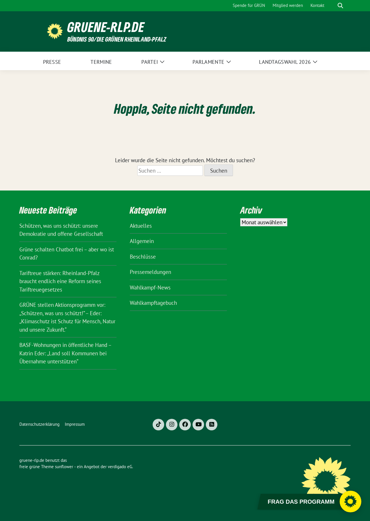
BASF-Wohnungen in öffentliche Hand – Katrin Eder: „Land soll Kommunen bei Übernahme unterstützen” (65, 353)
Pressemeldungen (150, 271)
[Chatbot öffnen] (350, 501)
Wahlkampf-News (150, 287)
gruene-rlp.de (106, 27)
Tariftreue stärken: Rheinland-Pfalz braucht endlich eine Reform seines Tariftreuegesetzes (60, 281)
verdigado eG (120, 466)
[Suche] (332, 5)
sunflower (64, 466)
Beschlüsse (143, 256)
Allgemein (142, 241)
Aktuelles (141, 225)
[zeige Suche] (340, 5)
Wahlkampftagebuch (153, 302)
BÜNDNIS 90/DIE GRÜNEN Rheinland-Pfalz (116, 39)
